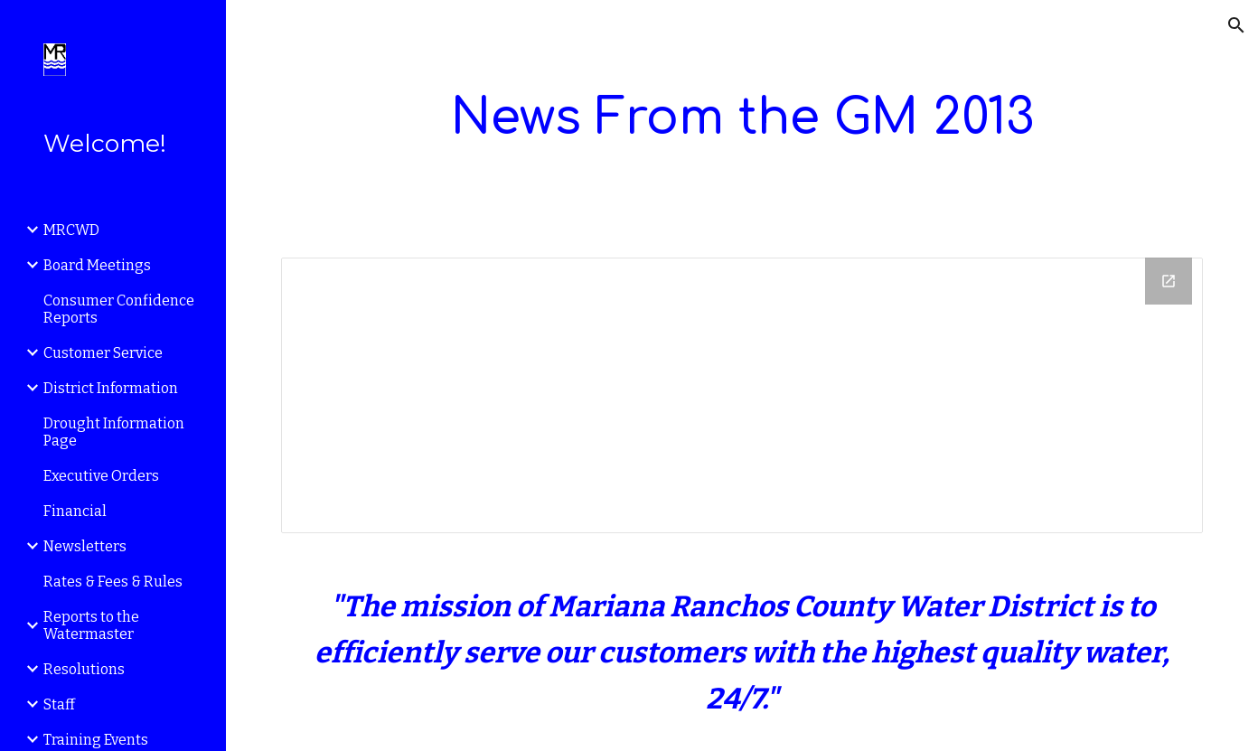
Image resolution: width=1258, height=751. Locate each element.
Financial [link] (75, 511)
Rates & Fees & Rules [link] (113, 581)
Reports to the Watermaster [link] (91, 625)
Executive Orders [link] (101, 475)
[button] (1236, 25)
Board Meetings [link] (97, 265)
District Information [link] (110, 388)
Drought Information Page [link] (113, 432)
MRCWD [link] (71, 230)
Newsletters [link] (85, 546)
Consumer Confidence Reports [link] (118, 309)
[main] (742, 118)
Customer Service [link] (103, 352)
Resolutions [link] (84, 669)
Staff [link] (59, 704)
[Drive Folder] (742, 395)
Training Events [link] (95, 739)
